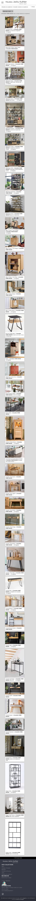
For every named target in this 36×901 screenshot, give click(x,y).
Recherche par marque (6, 877)
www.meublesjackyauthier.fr (7, 890)
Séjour (3, 866)
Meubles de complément (7, 6)
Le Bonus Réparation (6, 880)
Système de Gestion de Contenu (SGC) (17, 898)
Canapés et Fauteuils (6, 868)
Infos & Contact (5, 889)
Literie (3, 872)
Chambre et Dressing (6, 871)
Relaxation (4, 869)
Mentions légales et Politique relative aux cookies (12, 887)
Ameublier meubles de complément (20, 6)
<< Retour (33, 6)
